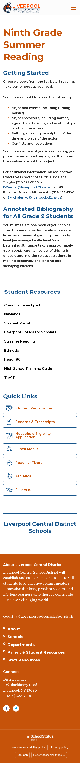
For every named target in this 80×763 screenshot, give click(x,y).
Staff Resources (23, 660)
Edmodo (19, 351)
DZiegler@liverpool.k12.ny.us (27, 187)
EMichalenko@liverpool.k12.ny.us (34, 197)
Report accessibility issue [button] (49, 754)
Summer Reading (19, 341)
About (13, 629)
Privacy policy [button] (59, 747)
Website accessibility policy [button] (29, 747)
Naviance (20, 315)
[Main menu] (73, 7)
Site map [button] (22, 754)
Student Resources (32, 291)
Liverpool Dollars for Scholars (37, 333)
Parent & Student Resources (36, 652)
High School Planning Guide (28, 369)
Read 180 (19, 360)
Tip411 (10, 377)
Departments (21, 644)
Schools (15, 637)
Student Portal (24, 324)
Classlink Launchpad (29, 306)
